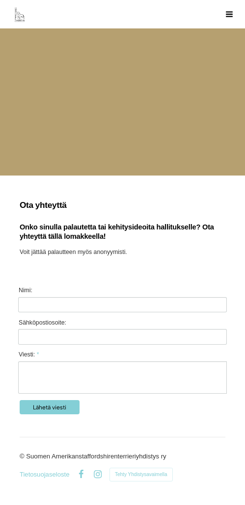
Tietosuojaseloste (45, 474)
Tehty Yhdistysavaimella (141, 474)
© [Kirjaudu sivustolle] (23, 456)
